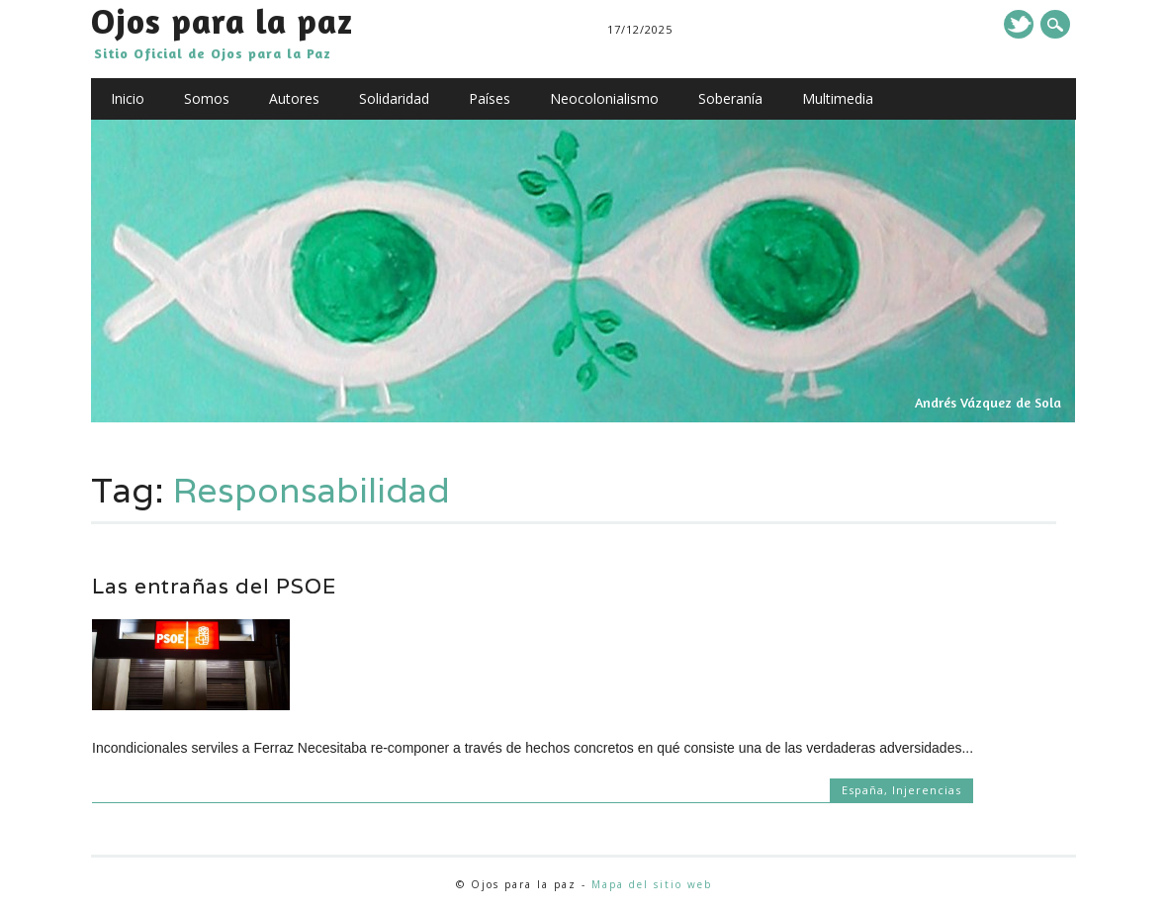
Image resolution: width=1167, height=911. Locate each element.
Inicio (127, 98)
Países (489, 98)
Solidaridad (394, 98)
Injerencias (926, 789)
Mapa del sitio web (651, 884)
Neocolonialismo (604, 98)
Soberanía (730, 98)
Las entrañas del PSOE (214, 586)
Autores (294, 98)
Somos (206, 98)
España (863, 789)
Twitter (1018, 24)
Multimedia (837, 98)
